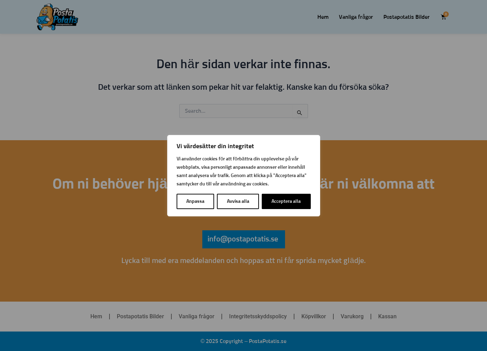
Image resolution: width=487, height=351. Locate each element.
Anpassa (195, 201)
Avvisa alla (238, 201)
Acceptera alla (286, 201)
